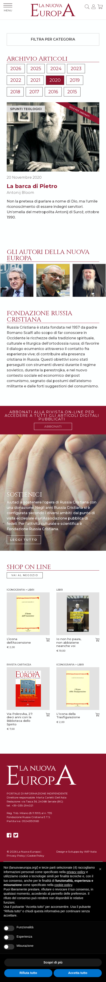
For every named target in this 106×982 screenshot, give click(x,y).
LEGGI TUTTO (23, 539)
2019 (75, 80)
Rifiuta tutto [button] (28, 973)
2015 (72, 91)
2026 (15, 68)
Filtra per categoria (53, 39)
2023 (76, 68)
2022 (15, 80)
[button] (100, 869)
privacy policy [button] (76, 872)
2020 (55, 80)
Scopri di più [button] (53, 962)
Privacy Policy (16, 855)
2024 (55, 68)
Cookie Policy (35, 855)
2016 (53, 91)
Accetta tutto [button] (77, 973)
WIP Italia (90, 851)
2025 (35, 68)
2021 (35, 80)
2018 (15, 91)
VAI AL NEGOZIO (24, 575)
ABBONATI (53, 426)
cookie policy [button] (63, 885)
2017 (34, 91)
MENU (7, 7)
